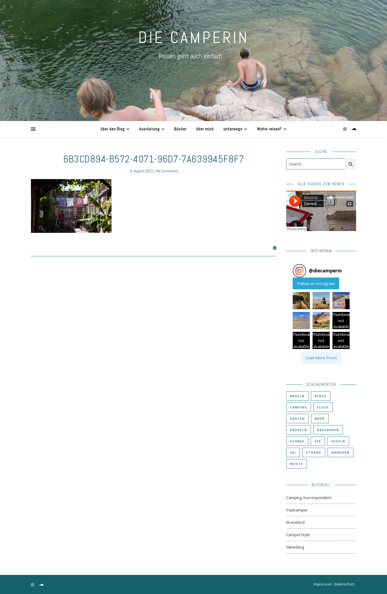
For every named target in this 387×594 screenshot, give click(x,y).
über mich (205, 128)
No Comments (167, 170)
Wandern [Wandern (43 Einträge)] (340, 452)
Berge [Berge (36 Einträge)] (321, 396)
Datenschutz (344, 584)
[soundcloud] (354, 128)
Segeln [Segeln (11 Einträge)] (338, 441)
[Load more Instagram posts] (321, 358)
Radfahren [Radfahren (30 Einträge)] (328, 430)
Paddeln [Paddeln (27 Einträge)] (298, 430)
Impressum (323, 584)
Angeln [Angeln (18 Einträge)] (297, 396)
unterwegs (232, 128)
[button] (301, 300)
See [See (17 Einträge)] (317, 441)
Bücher (180, 128)
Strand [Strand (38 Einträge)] (313, 452)
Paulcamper (297, 510)
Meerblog (295, 547)
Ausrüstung (149, 128)
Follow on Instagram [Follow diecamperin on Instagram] (316, 283)
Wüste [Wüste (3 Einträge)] (296, 464)
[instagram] (345, 128)
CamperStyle (298, 534)
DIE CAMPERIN (193, 37)
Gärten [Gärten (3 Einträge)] (297, 419)
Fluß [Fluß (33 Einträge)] (323, 407)
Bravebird (295, 522)
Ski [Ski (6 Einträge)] (293, 452)
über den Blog (113, 128)
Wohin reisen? (269, 128)
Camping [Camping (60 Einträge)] (298, 407)
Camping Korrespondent (309, 497)
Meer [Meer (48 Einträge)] (320, 419)
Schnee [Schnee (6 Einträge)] (297, 441)
